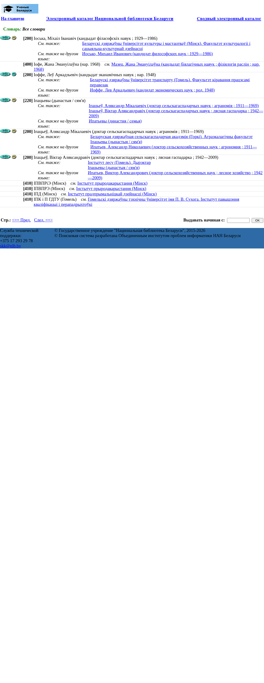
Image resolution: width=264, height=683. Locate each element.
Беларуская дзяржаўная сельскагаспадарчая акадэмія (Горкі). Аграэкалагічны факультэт (171, 136)
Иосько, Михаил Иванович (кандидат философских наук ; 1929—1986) (147, 53)
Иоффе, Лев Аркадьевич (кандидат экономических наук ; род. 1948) (152, 90)
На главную (12, 18)
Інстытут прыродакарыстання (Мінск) (112, 183)
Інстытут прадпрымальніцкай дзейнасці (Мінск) (112, 193)
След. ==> (43, 219)
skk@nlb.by (10, 245)
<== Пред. (21, 219)
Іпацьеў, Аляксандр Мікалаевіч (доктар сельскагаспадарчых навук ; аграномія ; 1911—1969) (174, 105)
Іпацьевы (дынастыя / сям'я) (116, 141)
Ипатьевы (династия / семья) (115, 121)
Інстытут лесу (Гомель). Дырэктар (119, 162)
